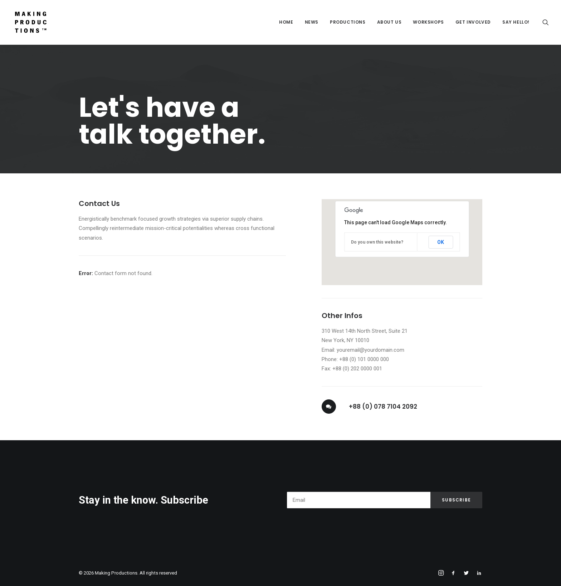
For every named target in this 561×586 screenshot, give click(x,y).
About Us (389, 22)
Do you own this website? (377, 242)
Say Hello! (516, 22)
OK (440, 242)
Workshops (428, 22)
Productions (348, 22)
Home (286, 22)
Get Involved (473, 22)
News (311, 22)
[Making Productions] (30, 22)
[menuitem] (286, 22)
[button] (545, 22)
